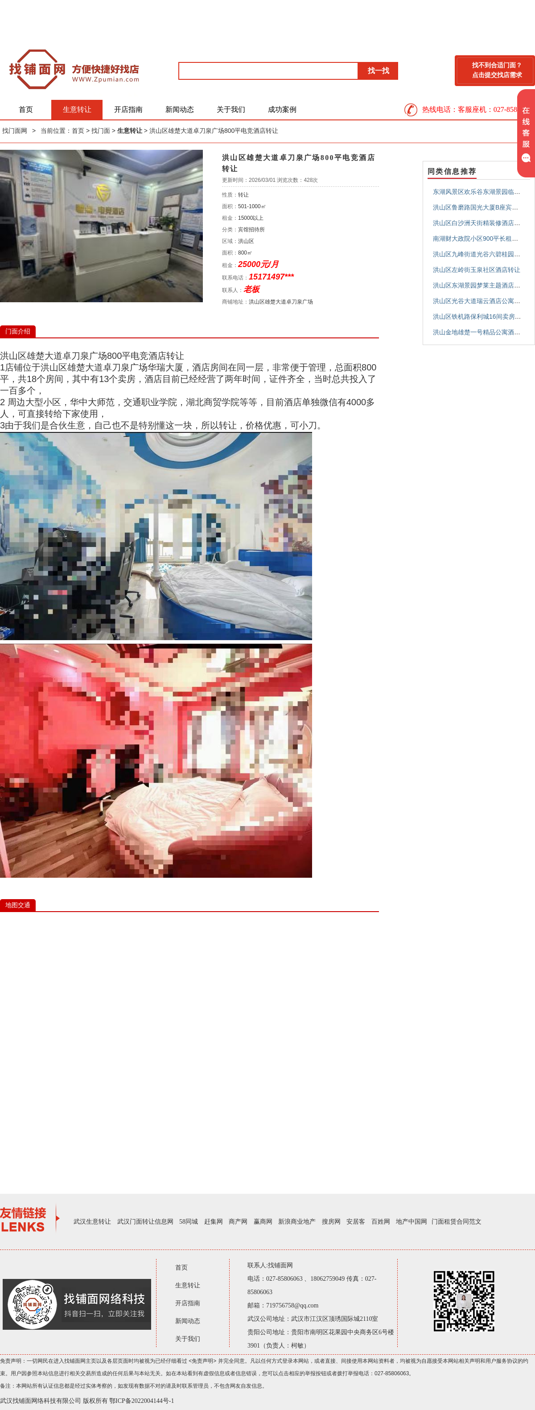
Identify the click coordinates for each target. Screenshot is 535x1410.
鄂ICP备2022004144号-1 (141, 1401)
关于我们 (231, 109)
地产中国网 (411, 1221)
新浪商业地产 (297, 1221)
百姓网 (380, 1221)
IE (189, 1046)
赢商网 (263, 1221)
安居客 (355, 1221)
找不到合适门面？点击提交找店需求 (497, 70)
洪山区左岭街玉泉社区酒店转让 (476, 269)
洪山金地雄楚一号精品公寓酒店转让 (483, 332)
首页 (26, 109)
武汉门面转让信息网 (145, 1221)
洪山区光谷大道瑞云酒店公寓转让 (480, 300)
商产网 (238, 1221)
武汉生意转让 (92, 1221)
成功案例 (282, 109)
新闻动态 (179, 109)
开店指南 (128, 109)
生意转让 (77, 109)
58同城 (188, 1221)
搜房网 (331, 1221)
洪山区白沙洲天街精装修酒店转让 (480, 222)
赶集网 (213, 1221)
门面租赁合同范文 (457, 1221)
